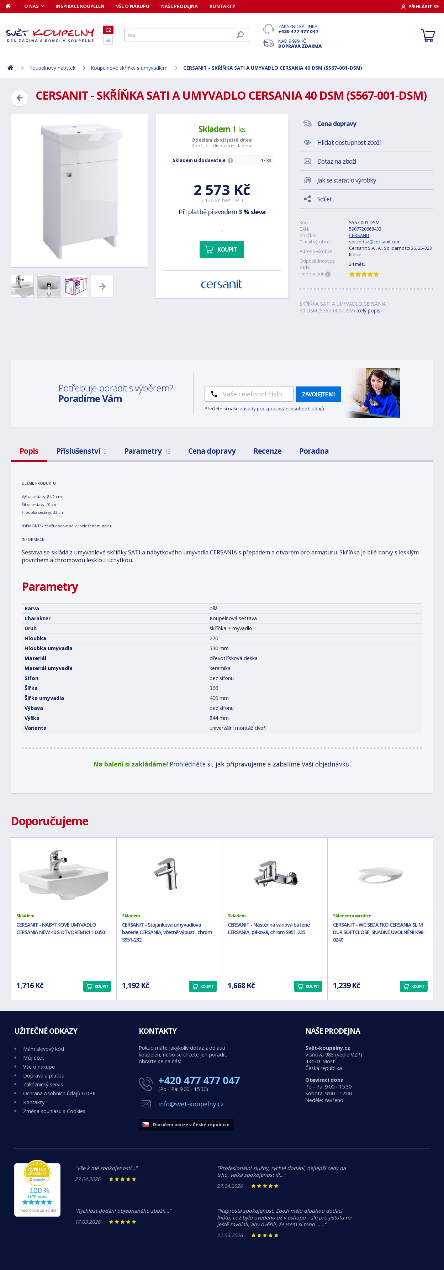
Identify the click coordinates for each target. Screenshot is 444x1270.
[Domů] (11, 6)
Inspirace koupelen (80, 6)
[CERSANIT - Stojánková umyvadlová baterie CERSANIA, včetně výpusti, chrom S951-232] (169, 875)
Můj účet (33, 1057)
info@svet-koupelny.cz (191, 1104)
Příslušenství (81, 451)
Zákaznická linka (300, 29)
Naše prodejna (179, 6)
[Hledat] (187, 35)
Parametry (147, 451)
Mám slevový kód (43, 1048)
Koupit (227, 249)
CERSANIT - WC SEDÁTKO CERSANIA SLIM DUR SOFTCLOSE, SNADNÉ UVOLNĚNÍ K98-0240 (379, 932)
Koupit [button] (101, 986)
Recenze (267, 451)
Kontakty (222, 6)
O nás (31, 6)
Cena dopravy (212, 451)
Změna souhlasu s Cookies (54, 1111)
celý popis (369, 310)
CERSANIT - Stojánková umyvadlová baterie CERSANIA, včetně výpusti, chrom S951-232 (167, 932)
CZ (108, 30)
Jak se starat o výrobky (346, 180)
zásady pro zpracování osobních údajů (282, 408)
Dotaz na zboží (336, 161)
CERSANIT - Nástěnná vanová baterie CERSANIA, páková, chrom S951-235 (269, 928)
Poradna (314, 451)
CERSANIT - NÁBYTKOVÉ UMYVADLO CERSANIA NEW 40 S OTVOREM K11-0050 (60, 928)
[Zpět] (19, 98)
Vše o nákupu (132, 6)
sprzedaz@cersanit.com (375, 241)
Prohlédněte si (191, 764)
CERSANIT (359, 235)
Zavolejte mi (318, 394)
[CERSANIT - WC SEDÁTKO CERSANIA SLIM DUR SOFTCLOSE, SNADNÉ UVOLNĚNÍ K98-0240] (380, 875)
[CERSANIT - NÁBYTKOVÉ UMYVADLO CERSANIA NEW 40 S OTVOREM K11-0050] (63, 875)
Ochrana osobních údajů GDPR (59, 1093)
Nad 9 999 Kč (300, 43)
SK (108, 40)
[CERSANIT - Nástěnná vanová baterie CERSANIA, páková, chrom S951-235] (275, 875)
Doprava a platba (43, 1075)
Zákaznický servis (43, 1084)
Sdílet (324, 199)
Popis (29, 451)
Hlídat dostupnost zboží (349, 142)
